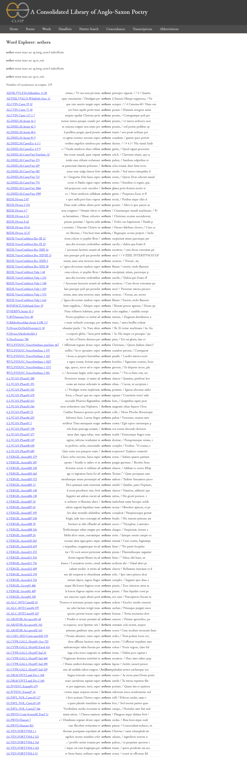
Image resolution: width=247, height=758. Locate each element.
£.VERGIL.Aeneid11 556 (21, 558)
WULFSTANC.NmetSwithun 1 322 (28, 356)
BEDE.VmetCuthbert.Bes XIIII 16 (27, 250)
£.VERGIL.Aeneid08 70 (21, 524)
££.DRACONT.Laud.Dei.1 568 (25, 675)
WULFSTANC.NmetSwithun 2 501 (28, 373)
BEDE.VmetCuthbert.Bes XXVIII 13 (28, 255)
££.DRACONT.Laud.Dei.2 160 (25, 681)
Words (46, 29)
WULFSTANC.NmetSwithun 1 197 (28, 350)
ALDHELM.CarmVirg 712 (23, 177)
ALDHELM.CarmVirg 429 (23, 166)
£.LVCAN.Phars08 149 (20, 440)
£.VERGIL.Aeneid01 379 (21, 457)
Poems (30, 29)
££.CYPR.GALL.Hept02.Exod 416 (28, 647)
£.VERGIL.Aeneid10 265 (21, 541)
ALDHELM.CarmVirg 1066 (23, 188)
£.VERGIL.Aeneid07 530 (21, 518)
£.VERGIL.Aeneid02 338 (21, 468)
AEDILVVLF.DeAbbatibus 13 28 (26, 93)
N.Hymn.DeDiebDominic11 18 (25, 328)
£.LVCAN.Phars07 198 (20, 429)
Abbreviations (169, 29)
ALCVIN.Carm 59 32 (19, 104)
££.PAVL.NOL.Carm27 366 (23, 709)
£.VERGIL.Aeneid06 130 (21, 496)
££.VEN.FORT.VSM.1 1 (21, 731)
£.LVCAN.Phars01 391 (20, 384)
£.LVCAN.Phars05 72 (19, 412)
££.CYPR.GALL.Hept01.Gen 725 (27, 641)
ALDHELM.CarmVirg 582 (23, 171)
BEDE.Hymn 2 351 (18, 205)
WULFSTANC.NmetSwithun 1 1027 (28, 362)
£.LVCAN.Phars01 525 (20, 390)
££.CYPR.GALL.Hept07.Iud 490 (26, 664)
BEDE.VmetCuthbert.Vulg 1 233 (26, 278)
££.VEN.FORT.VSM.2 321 (22, 737)
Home (14, 29)
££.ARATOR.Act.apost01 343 (24, 625)
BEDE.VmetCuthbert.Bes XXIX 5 (27, 261)
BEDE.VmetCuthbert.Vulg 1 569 (26, 289)
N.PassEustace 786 (17, 339)
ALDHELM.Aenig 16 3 (21, 121)
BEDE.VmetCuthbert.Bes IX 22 (26, 244)
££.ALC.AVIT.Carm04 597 (22, 608)
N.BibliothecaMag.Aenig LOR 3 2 (26, 322)
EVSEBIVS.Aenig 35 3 (19, 311)
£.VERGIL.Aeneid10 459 (21, 546)
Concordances (115, 29)
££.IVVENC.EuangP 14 (20, 692)
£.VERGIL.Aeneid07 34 (21, 502)
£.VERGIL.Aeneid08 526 (21, 530)
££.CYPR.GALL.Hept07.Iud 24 (26, 653)
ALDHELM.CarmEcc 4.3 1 (23, 143)
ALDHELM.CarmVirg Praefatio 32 (28, 154)
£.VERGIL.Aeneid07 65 (21, 507)
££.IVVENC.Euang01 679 (22, 686)
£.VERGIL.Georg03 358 (21, 597)
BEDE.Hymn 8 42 (17, 222)
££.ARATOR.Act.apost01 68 (23, 619)
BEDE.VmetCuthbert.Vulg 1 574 (26, 294)
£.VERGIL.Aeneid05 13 (21, 485)
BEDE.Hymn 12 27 (18, 233)
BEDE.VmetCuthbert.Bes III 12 (26, 238)
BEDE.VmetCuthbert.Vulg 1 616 (26, 300)
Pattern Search (89, 29)
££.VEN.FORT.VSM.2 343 (22, 742)
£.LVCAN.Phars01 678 (20, 395)
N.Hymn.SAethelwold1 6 (21, 334)
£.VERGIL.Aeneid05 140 (21, 490)
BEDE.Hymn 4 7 (16, 210)
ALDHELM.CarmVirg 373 (23, 160)
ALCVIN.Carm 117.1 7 (20, 115)
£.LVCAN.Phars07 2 (19, 423)
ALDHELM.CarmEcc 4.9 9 (23, 149)
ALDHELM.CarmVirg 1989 (23, 194)
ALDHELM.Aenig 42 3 (21, 126)
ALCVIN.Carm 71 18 (19, 110)
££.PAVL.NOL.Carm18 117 (23, 697)
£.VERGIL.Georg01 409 (21, 591)
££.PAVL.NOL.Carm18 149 (23, 703)
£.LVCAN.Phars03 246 (20, 406)
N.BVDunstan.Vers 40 (19, 317)
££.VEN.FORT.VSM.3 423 (22, 748)
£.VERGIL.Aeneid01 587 (21, 462)
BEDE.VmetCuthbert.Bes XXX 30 (27, 266)
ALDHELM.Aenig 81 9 (21, 138)
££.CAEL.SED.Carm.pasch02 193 (27, 636)
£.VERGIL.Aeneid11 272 (21, 552)
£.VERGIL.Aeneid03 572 (21, 479)
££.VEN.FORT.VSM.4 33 (22, 753)
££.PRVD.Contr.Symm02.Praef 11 (27, 714)
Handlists (65, 29)
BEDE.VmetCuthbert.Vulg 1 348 (26, 283)
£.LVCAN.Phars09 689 (20, 451)
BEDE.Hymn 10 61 (18, 227)
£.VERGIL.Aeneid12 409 (21, 569)
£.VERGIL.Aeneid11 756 (21, 563)
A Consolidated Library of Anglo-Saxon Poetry (77, 12)
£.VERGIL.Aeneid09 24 (21, 535)
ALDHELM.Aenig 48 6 (21, 132)
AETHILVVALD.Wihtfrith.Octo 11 (28, 99)
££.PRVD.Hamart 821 (20, 725)
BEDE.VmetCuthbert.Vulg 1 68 (25, 272)
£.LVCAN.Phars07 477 (20, 434)
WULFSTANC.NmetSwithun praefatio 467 (32, 345)
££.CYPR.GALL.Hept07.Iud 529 (26, 669)
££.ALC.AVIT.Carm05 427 (22, 613)
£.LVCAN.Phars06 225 (20, 418)
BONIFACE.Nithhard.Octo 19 (24, 306)
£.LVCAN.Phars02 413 (20, 401)
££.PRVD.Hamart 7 (18, 720)
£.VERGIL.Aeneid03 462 (21, 474)
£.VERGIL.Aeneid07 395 (21, 513)
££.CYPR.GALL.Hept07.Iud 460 (26, 658)
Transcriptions (142, 29)
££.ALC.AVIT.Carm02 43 (22, 602)
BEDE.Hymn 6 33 (17, 216)
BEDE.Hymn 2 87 (17, 199)
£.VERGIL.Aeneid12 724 (21, 580)
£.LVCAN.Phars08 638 (20, 446)
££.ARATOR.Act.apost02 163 (24, 630)
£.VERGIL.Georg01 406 (21, 586)
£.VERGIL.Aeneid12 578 (21, 574)
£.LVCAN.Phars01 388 (20, 378)
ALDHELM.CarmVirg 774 (23, 182)
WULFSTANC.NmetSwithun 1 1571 (28, 367)
